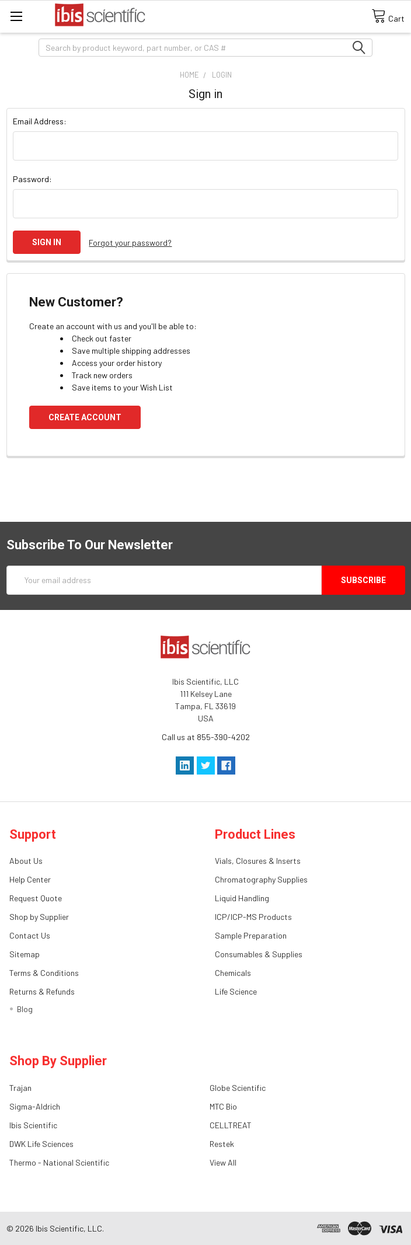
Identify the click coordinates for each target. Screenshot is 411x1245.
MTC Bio (223, 1106)
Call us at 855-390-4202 (206, 737)
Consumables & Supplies (258, 954)
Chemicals (233, 973)
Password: (32, 179)
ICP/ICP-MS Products (253, 917)
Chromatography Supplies (261, 879)
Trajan (20, 1088)
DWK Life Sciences (41, 1144)
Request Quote (35, 898)
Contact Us (29, 935)
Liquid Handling (242, 898)
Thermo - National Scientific (59, 1162)
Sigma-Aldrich (34, 1106)
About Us (26, 861)
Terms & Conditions (44, 973)
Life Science (236, 991)
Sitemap (24, 954)
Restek (222, 1144)
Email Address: (40, 121)
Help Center (30, 879)
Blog (25, 1009)
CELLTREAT (231, 1125)
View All (223, 1162)
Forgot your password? (130, 242)
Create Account (84, 417)
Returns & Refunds (42, 991)
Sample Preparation (251, 935)
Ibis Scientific (33, 1125)
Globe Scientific (238, 1088)
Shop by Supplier (39, 917)
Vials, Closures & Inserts (258, 861)
